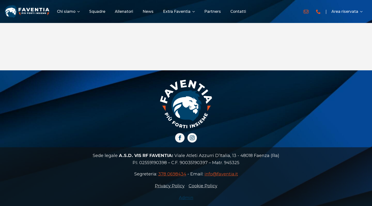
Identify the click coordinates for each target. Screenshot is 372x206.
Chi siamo (66, 11)
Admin (186, 197)
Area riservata (344, 11)
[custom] (306, 11)
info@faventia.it (221, 174)
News (148, 11)
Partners (212, 11)
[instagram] (192, 138)
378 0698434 (172, 174)
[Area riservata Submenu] (362, 11)
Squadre (97, 11)
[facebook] (180, 138)
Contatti (238, 11)
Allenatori (124, 11)
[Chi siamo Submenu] (79, 11)
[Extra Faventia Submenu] (195, 11)
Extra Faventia (177, 11)
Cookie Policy (203, 185)
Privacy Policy (170, 185)
